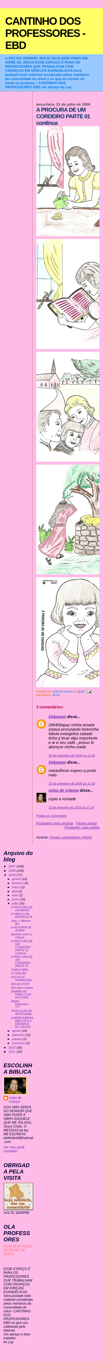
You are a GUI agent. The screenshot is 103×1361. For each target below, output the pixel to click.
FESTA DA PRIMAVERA (21, 979)
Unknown (57, 716)
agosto (17, 1030)
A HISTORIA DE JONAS (21, 929)
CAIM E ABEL (20, 969)
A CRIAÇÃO (19, 973)
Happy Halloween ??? (20, 1004)
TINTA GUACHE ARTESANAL (21, 1013)
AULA (56, 695)
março (16, 887)
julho (15, 903)
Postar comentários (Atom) (71, 837)
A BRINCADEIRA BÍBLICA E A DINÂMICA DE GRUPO (22, 1022)
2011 (12, 1051)
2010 (12, 1047)
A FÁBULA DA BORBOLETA (21, 915)
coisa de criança (64, 790)
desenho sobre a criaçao (21, 936)
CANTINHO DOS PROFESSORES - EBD (45, 33)
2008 (12, 870)
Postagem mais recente (54, 823)
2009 (12, 875)
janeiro (17, 879)
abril (15, 891)
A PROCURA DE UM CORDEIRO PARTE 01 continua (22, 947)
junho (16, 899)
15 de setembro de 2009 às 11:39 (72, 783)
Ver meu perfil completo (14, 1149)
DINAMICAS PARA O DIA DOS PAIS (21, 994)
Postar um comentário (51, 815)
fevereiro (18, 883)
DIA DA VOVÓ (20, 984)
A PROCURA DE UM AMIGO (22, 909)
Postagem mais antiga (82, 827)
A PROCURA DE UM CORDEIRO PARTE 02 (22, 961)
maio (15, 895)
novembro (19, 1043)
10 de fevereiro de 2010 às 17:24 (71, 807)
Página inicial (86, 823)
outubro (17, 1039)
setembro (18, 1034)
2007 (12, 866)
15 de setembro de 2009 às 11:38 (72, 755)
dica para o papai (22, 987)
